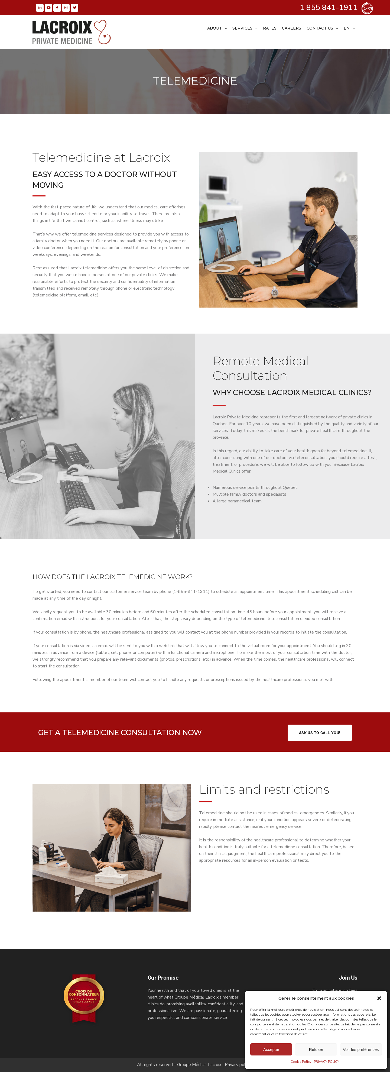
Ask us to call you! (319, 733)
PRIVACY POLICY (326, 1062)
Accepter (271, 1049)
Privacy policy (238, 1065)
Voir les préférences (361, 1049)
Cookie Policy (301, 1062)
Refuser (316, 1049)
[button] (379, 998)
